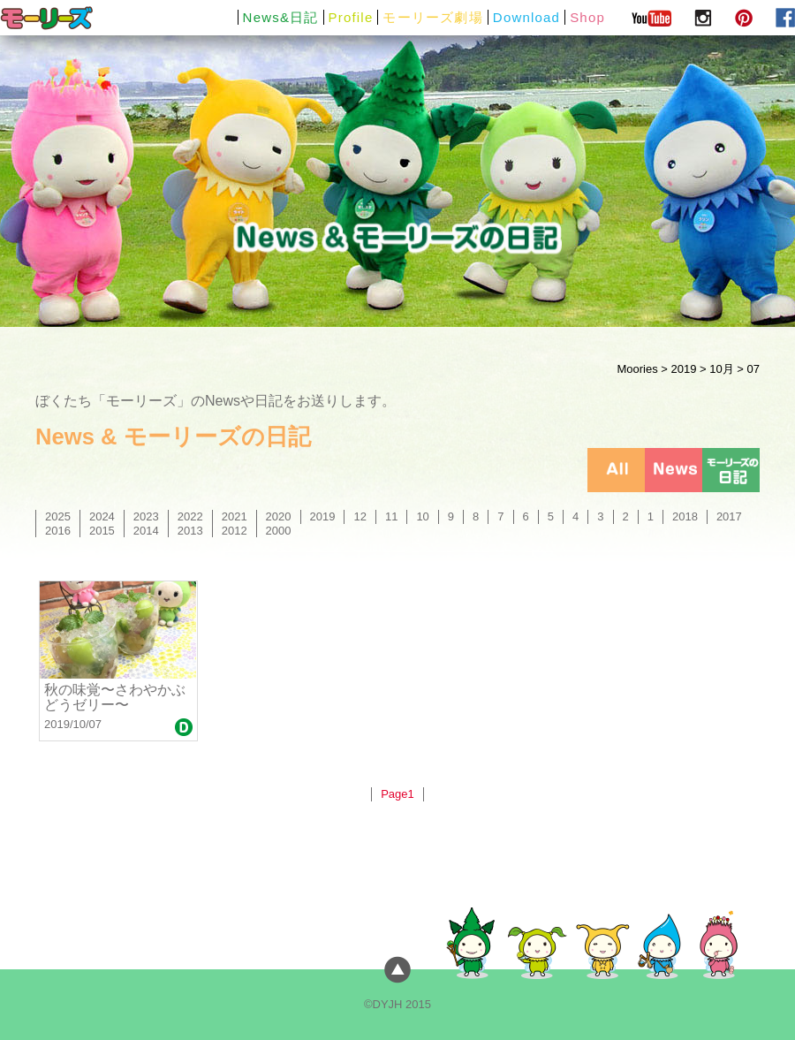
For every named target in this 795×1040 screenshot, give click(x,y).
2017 (729, 516)
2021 (234, 516)
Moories (637, 369)
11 (391, 516)
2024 (102, 516)
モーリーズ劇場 (432, 17)
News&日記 (281, 17)
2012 (234, 530)
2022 (190, 516)
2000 (279, 530)
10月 (721, 369)
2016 (58, 530)
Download (526, 17)
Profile (351, 17)
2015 (102, 530)
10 (422, 516)
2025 (58, 516)
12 (359, 516)
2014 (146, 530)
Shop (587, 17)
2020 (279, 516)
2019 (683, 369)
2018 (685, 516)
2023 (146, 516)
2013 (190, 530)
